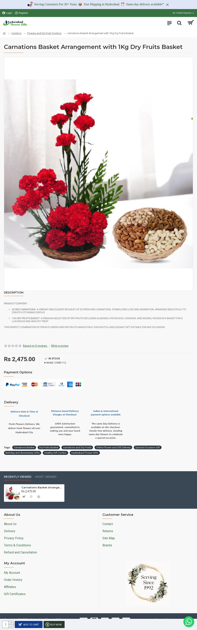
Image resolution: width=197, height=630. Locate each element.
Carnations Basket (24, 447)
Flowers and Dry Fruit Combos (44, 33)
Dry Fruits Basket (48, 447)
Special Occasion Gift (147, 447)
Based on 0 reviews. (35, 345)
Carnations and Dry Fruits (77, 447)
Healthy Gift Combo (55, 452)
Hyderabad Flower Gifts (84, 452)
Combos (16, 33)
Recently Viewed (17, 477)
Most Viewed (45, 477)
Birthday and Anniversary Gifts (23, 452)
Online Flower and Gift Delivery (113, 447)
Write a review (60, 345)
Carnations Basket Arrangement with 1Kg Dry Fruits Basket (42, 487)
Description (13, 292)
